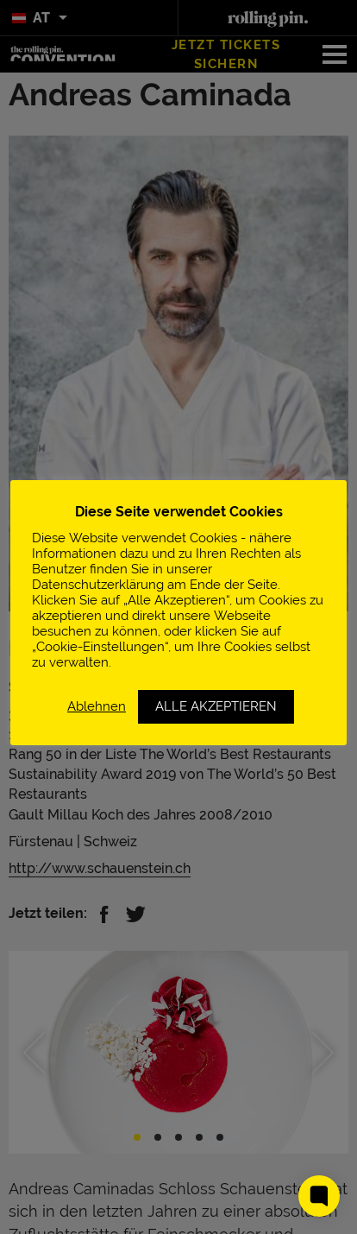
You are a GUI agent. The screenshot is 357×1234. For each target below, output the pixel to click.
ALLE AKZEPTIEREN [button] (216, 706)
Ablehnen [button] (96, 706)
